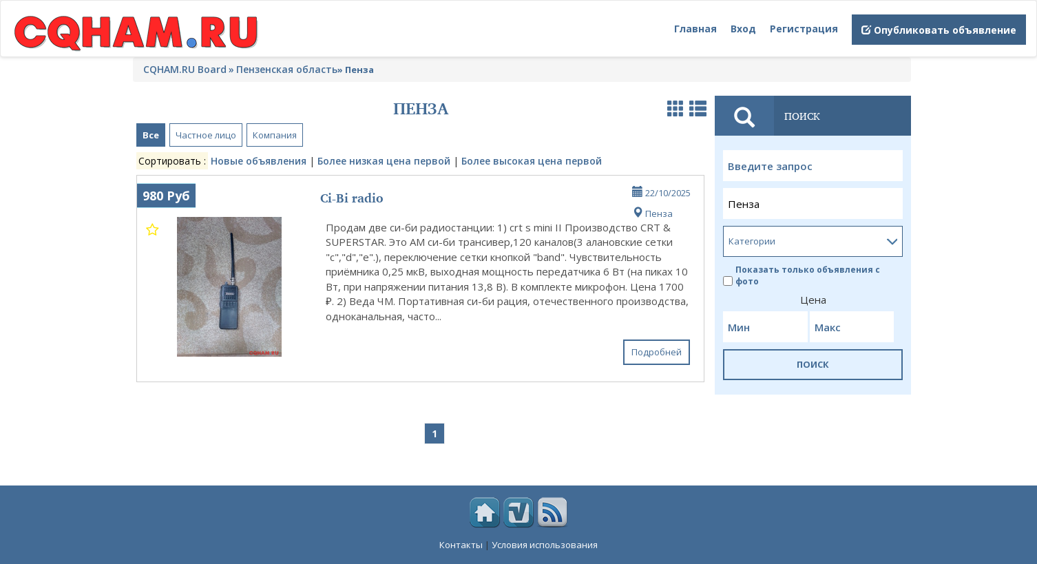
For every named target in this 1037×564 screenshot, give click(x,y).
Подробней (656, 352)
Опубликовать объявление (938, 29)
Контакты (461, 545)
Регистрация (804, 28)
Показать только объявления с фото (801, 275)
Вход (743, 28)
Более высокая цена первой (531, 160)
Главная (695, 28)
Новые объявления (258, 160)
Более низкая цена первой (383, 160)
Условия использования (545, 545)
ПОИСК (813, 364)
